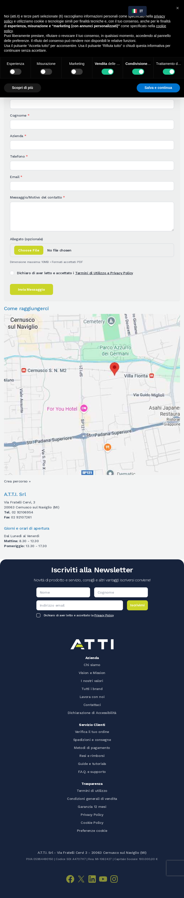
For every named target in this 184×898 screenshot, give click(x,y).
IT (137, 10)
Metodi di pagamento (92, 748)
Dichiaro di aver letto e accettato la (79, 615)
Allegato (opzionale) (26, 239)
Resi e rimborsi (92, 756)
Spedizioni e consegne (92, 740)
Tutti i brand (91, 689)
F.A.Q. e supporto (92, 772)
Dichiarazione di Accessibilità (92, 713)
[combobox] (137, 11)
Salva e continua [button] (158, 88)
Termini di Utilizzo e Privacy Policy (104, 273)
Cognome (19, 115)
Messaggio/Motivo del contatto (37, 197)
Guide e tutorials (92, 764)
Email (16, 177)
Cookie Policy (92, 823)
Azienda (18, 136)
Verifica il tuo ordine (92, 732)
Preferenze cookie (92, 831)
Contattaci (92, 705)
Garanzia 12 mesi (92, 807)
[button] (178, 8)
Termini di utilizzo (92, 791)
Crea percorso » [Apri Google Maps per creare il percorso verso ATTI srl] (17, 481)
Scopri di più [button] (22, 88)
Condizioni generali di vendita (92, 799)
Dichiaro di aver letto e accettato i (75, 273)
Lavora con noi (92, 697)
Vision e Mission (92, 673)
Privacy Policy (104, 615)
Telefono (19, 156)
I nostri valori (92, 681)
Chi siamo (92, 665)
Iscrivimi (137, 605)
